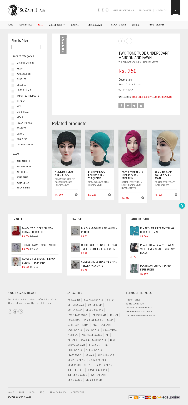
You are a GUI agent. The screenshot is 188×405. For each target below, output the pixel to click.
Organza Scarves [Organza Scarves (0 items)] (76, 345)
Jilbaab (21, 101)
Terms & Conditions (135, 303)
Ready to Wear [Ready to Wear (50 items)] (75, 355)
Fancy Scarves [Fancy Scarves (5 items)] (99, 315)
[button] (76, 195)
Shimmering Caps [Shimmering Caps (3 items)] (106, 355)
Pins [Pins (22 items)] (106, 345)
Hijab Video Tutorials (123, 10)
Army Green (23, 188)
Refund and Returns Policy (139, 311)
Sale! (40, 25)
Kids (19, 106)
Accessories (55, 25)
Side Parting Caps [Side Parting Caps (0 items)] (97, 360)
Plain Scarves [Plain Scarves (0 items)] (75, 350)
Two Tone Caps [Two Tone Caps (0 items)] (98, 375)
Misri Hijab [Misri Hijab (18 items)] (73, 335)
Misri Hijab (23, 112)
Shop (21, 392)
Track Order (145, 10)
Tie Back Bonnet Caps (98, 182)
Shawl (20, 133)
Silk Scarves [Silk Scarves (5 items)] (74, 365)
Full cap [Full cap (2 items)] (114, 315)
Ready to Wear (118, 25)
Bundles (21, 79)
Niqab (20, 117)
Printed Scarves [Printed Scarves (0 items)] (94, 350)
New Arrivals (25, 25)
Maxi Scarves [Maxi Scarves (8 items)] (92, 330)
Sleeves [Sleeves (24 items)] (88, 365)
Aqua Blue (22, 177)
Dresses (21, 84)
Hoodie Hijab (24, 90)
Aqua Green (23, 182)
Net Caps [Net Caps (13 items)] (72, 340)
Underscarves (95, 25)
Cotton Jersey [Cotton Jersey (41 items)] (95, 305)
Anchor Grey (24, 166)
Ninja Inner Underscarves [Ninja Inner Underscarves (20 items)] (93, 340)
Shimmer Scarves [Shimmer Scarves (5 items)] (76, 360)
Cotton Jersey (128, 182)
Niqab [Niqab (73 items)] (112, 340)
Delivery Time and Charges (139, 307)
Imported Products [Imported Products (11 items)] (93, 320)
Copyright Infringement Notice (140, 315)
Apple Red (22, 172)
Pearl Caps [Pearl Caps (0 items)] (94, 345)
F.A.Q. (42, 392)
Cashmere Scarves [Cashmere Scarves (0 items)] (93, 300)
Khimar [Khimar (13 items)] (85, 325)
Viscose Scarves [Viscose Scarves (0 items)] (94, 380)
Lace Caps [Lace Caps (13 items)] (106, 325)
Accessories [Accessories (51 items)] (74, 300)
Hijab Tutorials (156, 25)
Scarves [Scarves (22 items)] (90, 355)
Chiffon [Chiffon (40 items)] (110, 300)
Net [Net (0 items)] (107, 335)
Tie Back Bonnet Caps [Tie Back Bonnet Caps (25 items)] (97, 370)
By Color (136, 25)
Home (10, 25)
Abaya (20, 68)
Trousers (22, 139)
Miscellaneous (25, 63)
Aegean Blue (23, 161)
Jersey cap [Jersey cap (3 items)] (73, 325)
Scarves (75, 25)
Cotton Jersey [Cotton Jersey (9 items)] (75, 310)
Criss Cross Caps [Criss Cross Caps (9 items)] (94, 310)
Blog (32, 392)
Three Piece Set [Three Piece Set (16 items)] (75, 370)
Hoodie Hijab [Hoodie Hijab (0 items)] (74, 320)
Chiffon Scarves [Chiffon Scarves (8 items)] (76, 305)
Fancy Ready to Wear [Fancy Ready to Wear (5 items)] (78, 315)
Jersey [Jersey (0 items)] (110, 320)
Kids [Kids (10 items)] (95, 325)
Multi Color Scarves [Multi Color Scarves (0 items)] (92, 335)
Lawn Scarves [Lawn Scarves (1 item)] (75, 330)
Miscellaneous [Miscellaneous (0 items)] (110, 330)
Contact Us (162, 10)
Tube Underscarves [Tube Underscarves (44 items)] (77, 375)
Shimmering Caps (63, 179)
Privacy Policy (133, 300)
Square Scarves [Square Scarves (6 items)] (104, 365)
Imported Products (28, 95)
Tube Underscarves (129, 62)
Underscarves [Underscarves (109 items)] (75, 380)
